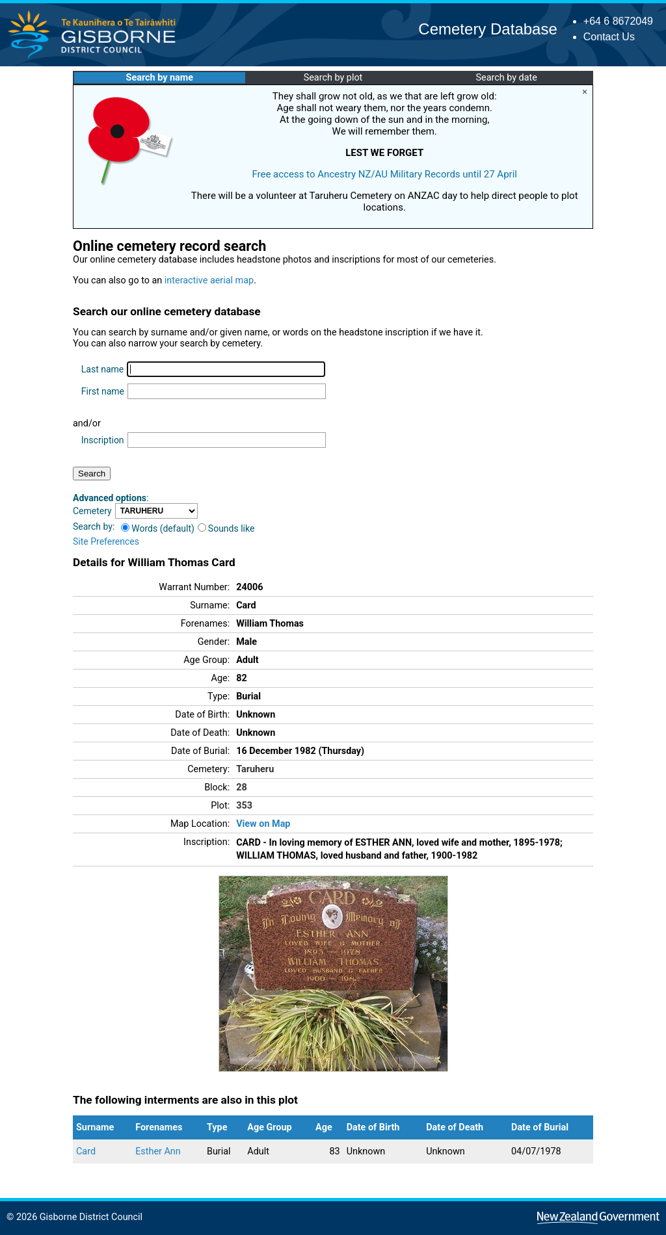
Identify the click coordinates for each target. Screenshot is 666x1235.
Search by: (93, 526)
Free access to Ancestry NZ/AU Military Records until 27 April (384, 174)
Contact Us (609, 36)
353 (244, 805)
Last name (102, 369)
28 (241, 787)
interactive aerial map (209, 280)
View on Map (263, 823)
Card (86, 1151)
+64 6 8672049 (618, 21)
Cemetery (92, 511)
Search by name (159, 77)
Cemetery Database (487, 29)
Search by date (506, 77)
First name (102, 391)
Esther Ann (158, 1151)
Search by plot (333, 77)
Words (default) (157, 528)
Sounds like (226, 528)
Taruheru (255, 769)
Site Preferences (106, 541)
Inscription (102, 440)
